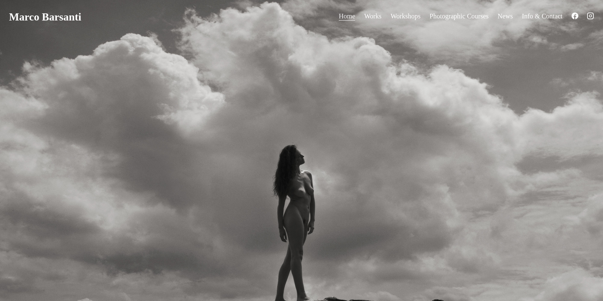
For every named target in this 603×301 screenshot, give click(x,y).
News (505, 16)
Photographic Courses (459, 16)
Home (347, 16)
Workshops (406, 16)
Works (372, 16)
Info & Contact (542, 16)
